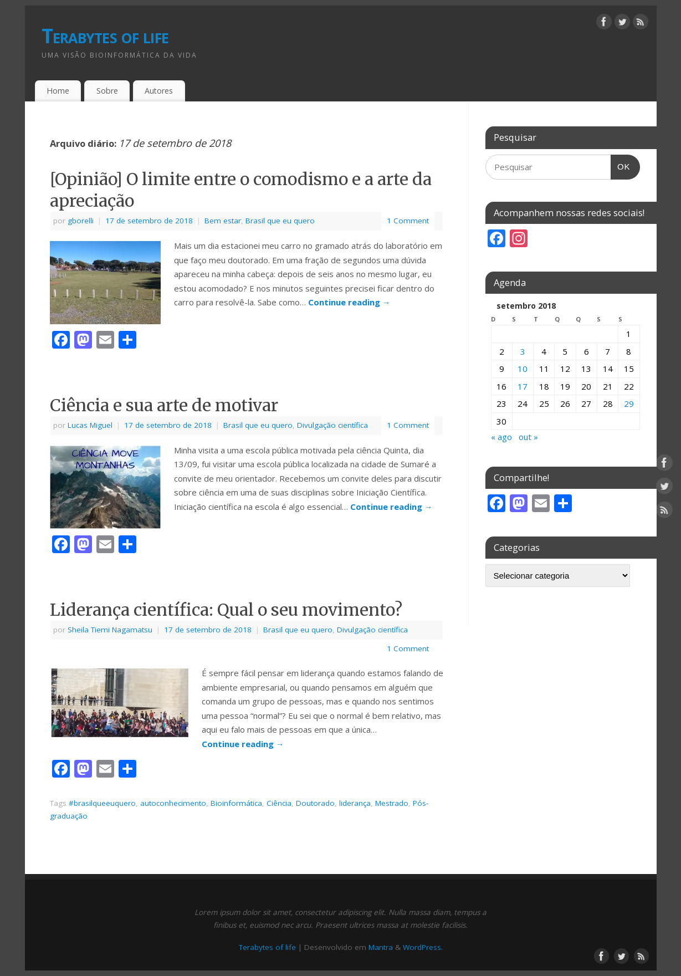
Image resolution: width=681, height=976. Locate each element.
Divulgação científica (332, 425)
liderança (355, 803)
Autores (159, 90)
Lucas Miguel (90, 425)
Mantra (380, 947)
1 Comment (408, 221)
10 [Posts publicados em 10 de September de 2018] (523, 368)
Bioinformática (236, 803)
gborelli (81, 221)
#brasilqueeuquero (102, 803)
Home (58, 90)
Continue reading (349, 302)
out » (528, 436)
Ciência (279, 803)
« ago (501, 436)
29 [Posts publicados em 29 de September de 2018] (629, 403)
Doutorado (315, 803)
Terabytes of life (105, 35)
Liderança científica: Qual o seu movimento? (226, 609)
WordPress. (423, 947)
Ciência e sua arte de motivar (164, 405)
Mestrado (391, 803)
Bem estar (222, 221)
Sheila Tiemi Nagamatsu (110, 630)
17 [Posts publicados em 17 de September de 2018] (523, 386)
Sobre (107, 90)
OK (621, 163)
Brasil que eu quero (280, 221)
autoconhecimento (173, 803)
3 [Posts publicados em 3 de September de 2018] (522, 351)
